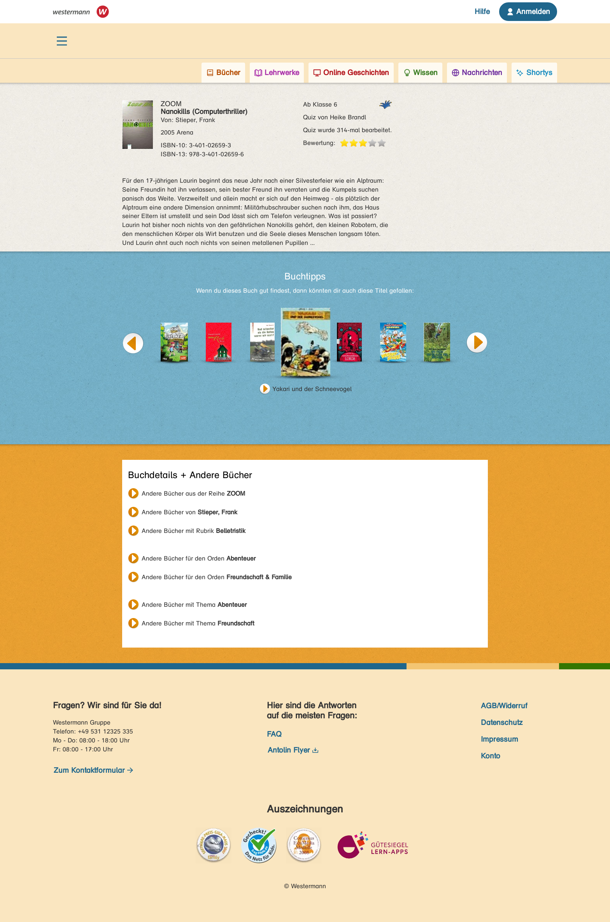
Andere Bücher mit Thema (194, 604)
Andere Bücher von (189, 512)
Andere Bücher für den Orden (199, 558)
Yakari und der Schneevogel (312, 389)
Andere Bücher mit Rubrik (193, 530)
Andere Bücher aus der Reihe (193, 493)
